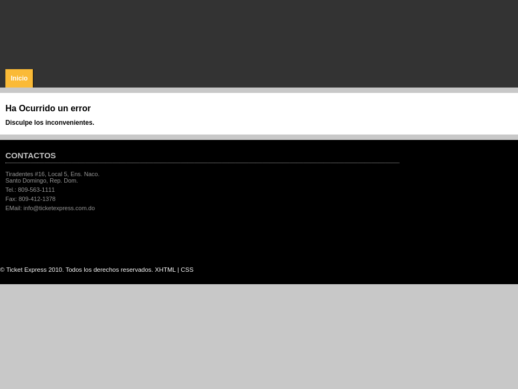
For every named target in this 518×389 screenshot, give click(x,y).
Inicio (19, 78)
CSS (187, 269)
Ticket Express (69, 33)
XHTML (165, 269)
